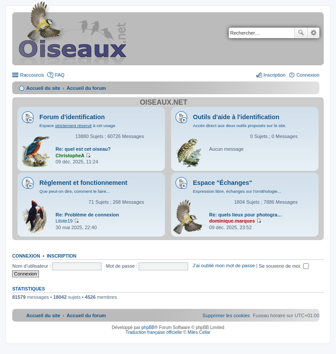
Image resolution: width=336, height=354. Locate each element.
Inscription (62, 255)
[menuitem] (226, 315)
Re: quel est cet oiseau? (83, 149)
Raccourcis (32, 75)
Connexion (26, 255)
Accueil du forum (86, 88)
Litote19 (64, 220)
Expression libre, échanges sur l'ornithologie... (237, 191)
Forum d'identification (72, 117)
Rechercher (301, 33)
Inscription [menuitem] (274, 75)
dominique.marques (232, 220)
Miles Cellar (199, 332)
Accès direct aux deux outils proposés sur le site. (240, 125)
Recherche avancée (313, 33)
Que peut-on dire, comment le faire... (74, 191)
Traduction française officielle (154, 332)
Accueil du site (43, 88)
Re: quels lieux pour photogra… (245, 214)
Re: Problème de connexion (87, 214)
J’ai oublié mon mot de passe (223, 266)
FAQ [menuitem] (59, 75)
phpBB (147, 327)
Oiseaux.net (163, 102)
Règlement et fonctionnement (83, 183)
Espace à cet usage (77, 125)
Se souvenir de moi (284, 266)
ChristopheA (70, 155)
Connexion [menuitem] (307, 75)
